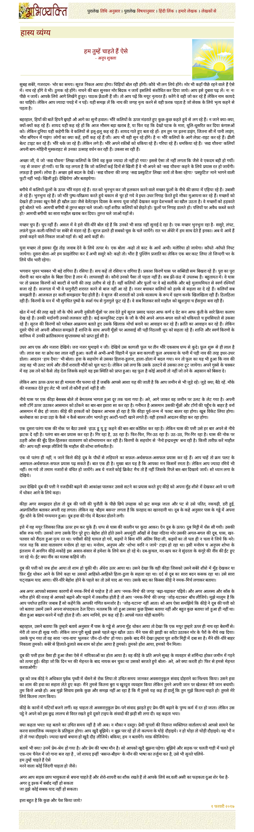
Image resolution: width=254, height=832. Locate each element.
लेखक (192, 11)
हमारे (182, 11)
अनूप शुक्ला (107, 58)
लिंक (170, 11)
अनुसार (114, 11)
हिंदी (162, 11)
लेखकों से (208, 11)
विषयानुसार (145, 11)
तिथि (103, 11)
